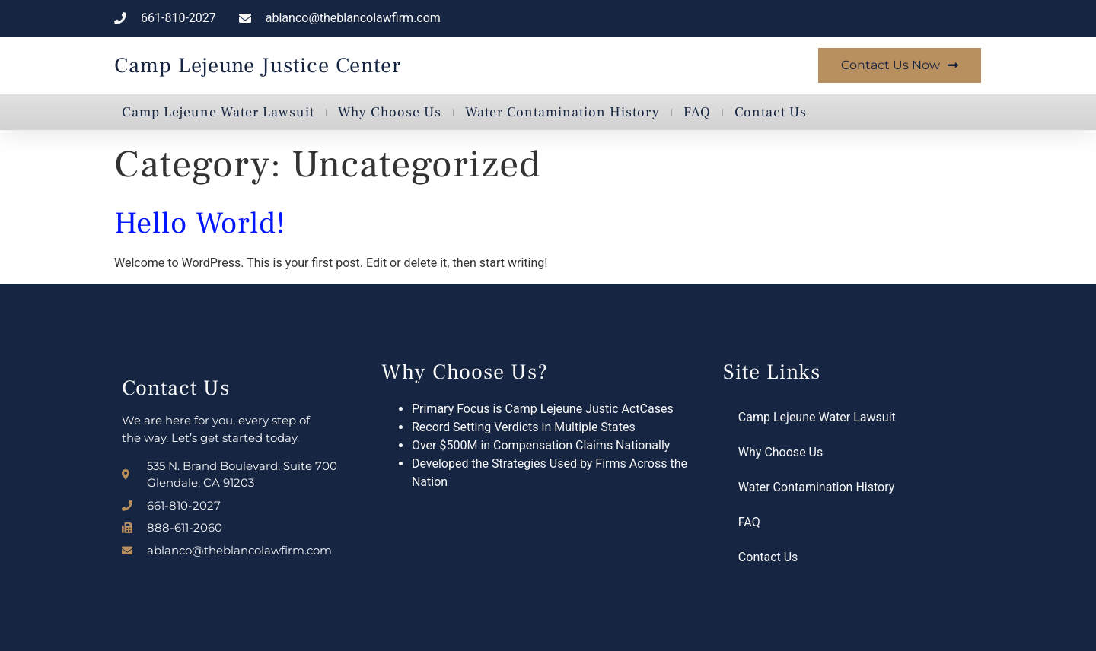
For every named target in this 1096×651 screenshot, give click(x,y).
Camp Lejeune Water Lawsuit (218, 112)
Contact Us (770, 112)
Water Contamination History (562, 112)
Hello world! (199, 223)
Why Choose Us (389, 112)
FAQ (697, 112)
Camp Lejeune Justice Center (257, 65)
